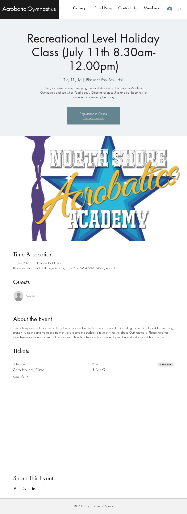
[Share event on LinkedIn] (33, 488)
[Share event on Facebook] (15, 488)
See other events (93, 118)
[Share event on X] (24, 488)
